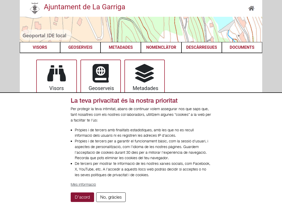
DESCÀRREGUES (201, 47)
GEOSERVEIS (80, 47)
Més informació (83, 184)
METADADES (121, 47)
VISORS (40, 47)
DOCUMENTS (242, 47)
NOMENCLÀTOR (161, 47)
